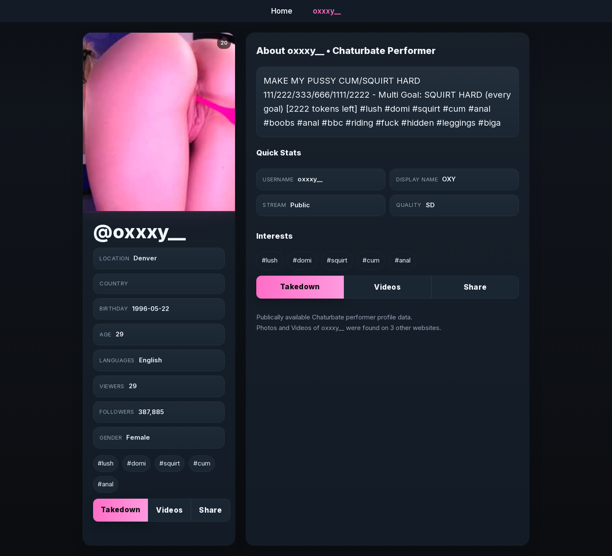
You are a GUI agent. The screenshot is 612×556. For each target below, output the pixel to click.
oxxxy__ (327, 11)
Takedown (120, 509)
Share (210, 510)
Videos (169, 510)
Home (281, 11)
